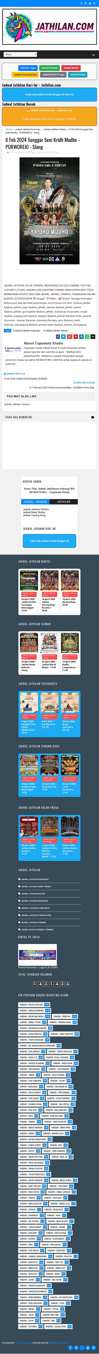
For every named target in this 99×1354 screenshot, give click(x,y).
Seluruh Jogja (28, 68)
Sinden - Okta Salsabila (32, 1163)
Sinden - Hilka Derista (31, 1034)
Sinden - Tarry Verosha (60, 1052)
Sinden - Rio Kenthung (61, 1298)
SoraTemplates (23, 1343)
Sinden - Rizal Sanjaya (57, 1058)
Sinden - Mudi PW (28, 1274)
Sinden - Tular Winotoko (32, 1175)
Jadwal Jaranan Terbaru (36, 509)
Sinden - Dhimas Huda (31, 1105)
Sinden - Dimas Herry (30, 1145)
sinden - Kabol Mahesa (31, 1128)
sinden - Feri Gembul (60, 1093)
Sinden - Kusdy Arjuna (31, 1005)
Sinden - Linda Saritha (62, 1034)
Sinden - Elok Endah (54, 1239)
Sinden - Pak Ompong (56, 1110)
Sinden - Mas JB (59, 1157)
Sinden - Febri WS (62, 1017)
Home (9, 129)
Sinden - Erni (26, 1245)
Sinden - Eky (56, 1145)
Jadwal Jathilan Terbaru (55, 129)
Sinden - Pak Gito (28, 1110)
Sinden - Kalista (64, 1257)
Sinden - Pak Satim (52, 1280)
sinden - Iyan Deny (59, 1186)
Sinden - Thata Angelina (32, 1040)
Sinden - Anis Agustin (31, 1204)
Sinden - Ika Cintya (59, 1105)
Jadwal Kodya (77, 74)
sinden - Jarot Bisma (53, 1075)
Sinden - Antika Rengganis (33, 1140)
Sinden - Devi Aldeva (56, 1233)
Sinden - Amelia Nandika (32, 1011)
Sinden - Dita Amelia (30, 1052)
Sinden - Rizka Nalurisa (31, 1017)
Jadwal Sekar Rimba (34, 512)
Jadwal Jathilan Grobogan (34, 880)
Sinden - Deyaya (27, 1239)
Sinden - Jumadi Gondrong (33, 1257)
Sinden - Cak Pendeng (30, 1081)
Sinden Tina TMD (51, 1315)
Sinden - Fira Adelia (51, 1245)
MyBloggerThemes (59, 1343)
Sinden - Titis (57, 1304)
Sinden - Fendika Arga (60, 1023)
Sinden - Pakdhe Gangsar (32, 1286)
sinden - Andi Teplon (30, 1186)
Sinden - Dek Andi (28, 1233)
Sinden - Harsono (56, 1251)
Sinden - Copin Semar (30, 1227)
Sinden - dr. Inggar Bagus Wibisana (37, 1046)
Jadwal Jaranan (35, 502)
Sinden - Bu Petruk (29, 1222)
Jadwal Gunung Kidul (25, 74)
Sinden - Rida (26, 1116)
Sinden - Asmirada (29, 1216)
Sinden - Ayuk (53, 1216)
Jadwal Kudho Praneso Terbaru (37, 930)
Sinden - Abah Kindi (61, 1128)
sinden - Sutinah (28, 1327)
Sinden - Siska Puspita (31, 1169)
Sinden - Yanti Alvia (62, 1064)
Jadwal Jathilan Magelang (34, 901)
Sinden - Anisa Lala (60, 1204)
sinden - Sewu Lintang (59, 1192)
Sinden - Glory (57, 1081)
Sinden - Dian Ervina (30, 1069)
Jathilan (63, 502)
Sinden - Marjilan (29, 1087)
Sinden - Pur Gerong (59, 1069)
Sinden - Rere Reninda (30, 1298)
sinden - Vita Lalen (29, 1099)
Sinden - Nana (53, 1274)
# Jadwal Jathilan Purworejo (26, 331)
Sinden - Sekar (27, 1075)
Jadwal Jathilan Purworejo (27, 129)
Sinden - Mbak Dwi (29, 1268)
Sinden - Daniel (57, 1227)
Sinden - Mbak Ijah (56, 1268)
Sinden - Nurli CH (28, 1058)
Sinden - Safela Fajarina (32, 1064)
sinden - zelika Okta (56, 1327)
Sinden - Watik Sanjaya (31, 1181)
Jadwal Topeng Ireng (34, 515)
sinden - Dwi (48, 1321)
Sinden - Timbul (27, 1122)
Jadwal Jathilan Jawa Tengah (36, 887)
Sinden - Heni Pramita (54, 1151)
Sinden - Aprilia (27, 1210)
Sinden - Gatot (27, 1151)
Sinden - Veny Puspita (55, 1122)
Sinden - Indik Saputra (31, 1157)
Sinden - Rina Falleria (52, 1116)
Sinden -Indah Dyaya (61, 1181)
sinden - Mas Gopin (29, 1192)
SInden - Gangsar (53, 1198)
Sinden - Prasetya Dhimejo (33, 1292)
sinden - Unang (27, 1198)
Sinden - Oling (27, 1280)
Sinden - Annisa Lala (53, 1134)
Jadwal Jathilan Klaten (33, 894)
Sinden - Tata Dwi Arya (31, 1304)
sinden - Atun (26, 1321)
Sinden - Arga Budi (53, 1210)
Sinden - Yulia (27, 1315)
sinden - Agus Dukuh (30, 1093)
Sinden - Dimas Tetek (30, 1023)
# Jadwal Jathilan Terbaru (56, 331)
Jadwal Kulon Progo (53, 74)
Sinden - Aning (27, 1134)
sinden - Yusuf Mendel (58, 1099)
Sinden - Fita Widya (29, 1251)
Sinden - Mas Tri (55, 1263)
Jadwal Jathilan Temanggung (36, 916)
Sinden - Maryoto (29, 1263)
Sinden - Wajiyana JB (56, 1087)
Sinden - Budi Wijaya (58, 1222)
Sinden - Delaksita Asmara (33, 1028)
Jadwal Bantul (71, 68)
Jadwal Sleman (49, 68)
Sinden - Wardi (27, 1309)
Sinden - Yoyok (51, 1309)
